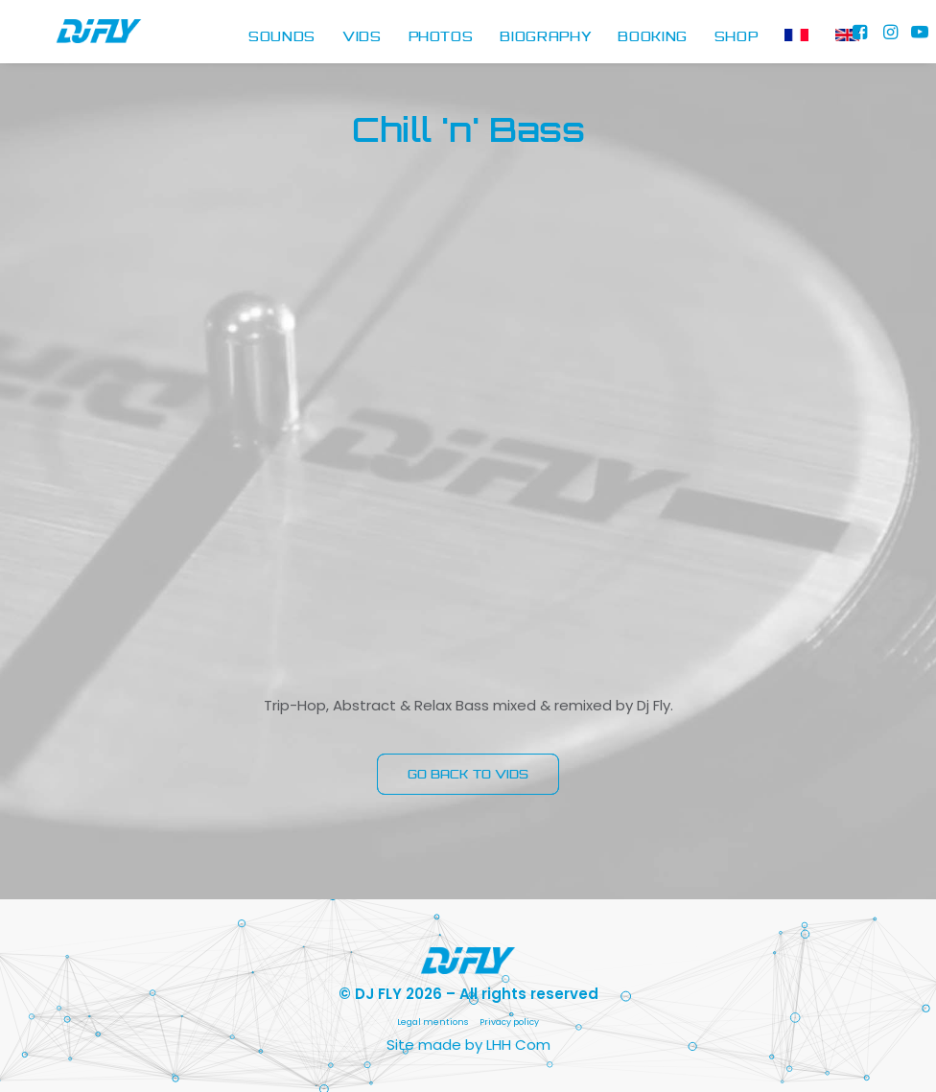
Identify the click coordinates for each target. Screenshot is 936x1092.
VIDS (362, 37)
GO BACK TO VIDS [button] (468, 774)
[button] (862, 38)
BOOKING (653, 37)
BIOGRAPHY (545, 37)
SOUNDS (282, 37)
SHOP (736, 37)
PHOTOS (441, 37)
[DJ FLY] (74, 38)
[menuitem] (282, 38)
